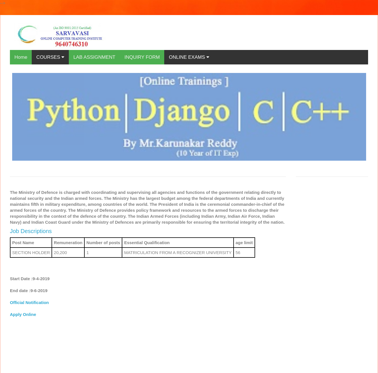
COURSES (50, 57)
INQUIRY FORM (142, 57)
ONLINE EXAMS (189, 57)
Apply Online (23, 314)
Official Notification (29, 302)
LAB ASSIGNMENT (94, 57)
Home (20, 57)
